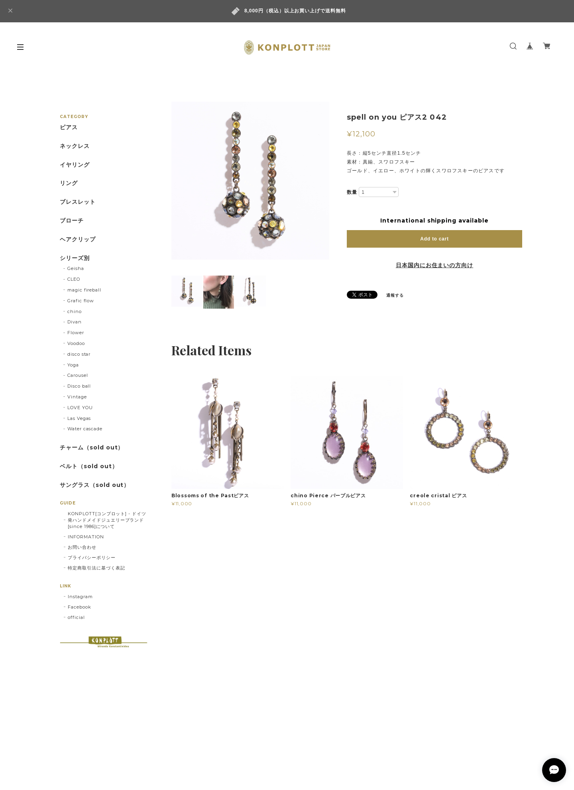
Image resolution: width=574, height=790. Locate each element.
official (76, 617)
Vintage (77, 397)
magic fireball (84, 290)
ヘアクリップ (78, 239)
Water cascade (84, 428)
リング (69, 183)
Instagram (80, 596)
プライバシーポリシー (92, 557)
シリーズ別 (75, 258)
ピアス (69, 127)
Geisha (75, 268)
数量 (352, 192)
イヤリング (75, 165)
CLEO (73, 279)
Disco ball (79, 386)
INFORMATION (86, 537)
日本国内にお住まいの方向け (434, 265)
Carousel (77, 375)
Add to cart (434, 239)
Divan (74, 322)
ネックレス (75, 146)
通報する (395, 295)
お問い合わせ (82, 547)
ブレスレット (78, 202)
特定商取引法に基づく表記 (96, 568)
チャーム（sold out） (92, 447)
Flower (75, 332)
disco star (79, 354)
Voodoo (76, 343)
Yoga (73, 365)
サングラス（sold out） (95, 485)
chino (74, 311)
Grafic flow (80, 300)
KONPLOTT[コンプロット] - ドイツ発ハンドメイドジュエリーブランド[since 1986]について (107, 520)
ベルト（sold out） (89, 466)
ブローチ (72, 220)
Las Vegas (79, 418)
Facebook (79, 607)
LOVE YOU (80, 407)
